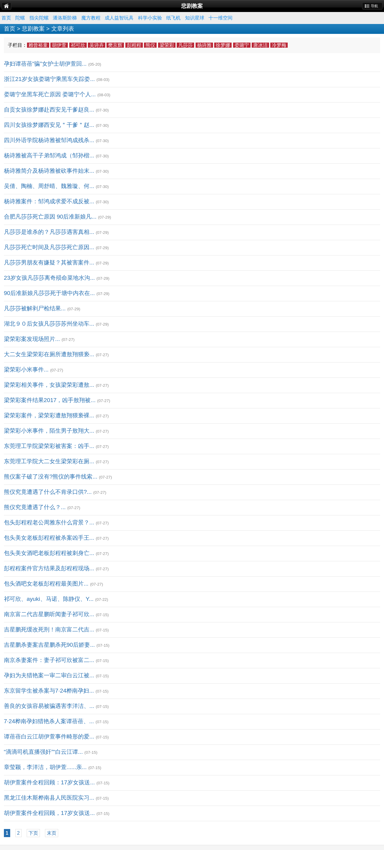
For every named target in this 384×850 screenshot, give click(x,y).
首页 (6, 17)
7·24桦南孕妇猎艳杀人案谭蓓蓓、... (49, 721)
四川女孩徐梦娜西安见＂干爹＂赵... (49, 125)
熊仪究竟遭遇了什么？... (35, 507)
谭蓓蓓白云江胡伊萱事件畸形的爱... (49, 736)
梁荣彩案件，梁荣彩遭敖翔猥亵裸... (49, 415)
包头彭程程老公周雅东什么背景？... (49, 522)
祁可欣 (78, 45)
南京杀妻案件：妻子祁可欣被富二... (49, 660)
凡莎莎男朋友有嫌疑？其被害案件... (49, 262)
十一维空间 (220, 17)
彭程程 (134, 45)
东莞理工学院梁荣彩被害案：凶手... (49, 446)
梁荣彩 (167, 45)
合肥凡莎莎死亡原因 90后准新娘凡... (50, 216)
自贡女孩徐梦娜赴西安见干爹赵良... (49, 109)
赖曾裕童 (38, 45)
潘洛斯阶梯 (65, 17)
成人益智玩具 (119, 17)
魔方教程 (90, 17)
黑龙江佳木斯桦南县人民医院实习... (49, 798)
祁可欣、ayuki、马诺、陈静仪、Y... (49, 599)
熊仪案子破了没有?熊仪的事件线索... (51, 476)
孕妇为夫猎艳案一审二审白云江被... (49, 675)
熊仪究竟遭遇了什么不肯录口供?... (48, 492)
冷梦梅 (279, 45)
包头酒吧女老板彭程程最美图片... (46, 583)
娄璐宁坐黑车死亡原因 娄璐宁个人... (50, 94)
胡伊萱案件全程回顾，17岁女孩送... (49, 813)
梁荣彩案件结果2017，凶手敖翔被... (50, 400)
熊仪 (150, 45)
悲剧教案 (33, 28)
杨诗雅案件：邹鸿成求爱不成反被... (49, 201)
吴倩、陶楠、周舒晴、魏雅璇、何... (49, 186)
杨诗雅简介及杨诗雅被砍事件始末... (49, 171)
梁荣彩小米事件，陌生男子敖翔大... (49, 431)
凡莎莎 (185, 45)
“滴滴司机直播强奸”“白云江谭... (43, 752)
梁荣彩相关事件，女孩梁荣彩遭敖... (49, 385)
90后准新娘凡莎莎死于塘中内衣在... (49, 293)
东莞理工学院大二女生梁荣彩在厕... (49, 461)
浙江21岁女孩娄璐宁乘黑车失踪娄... (49, 79)
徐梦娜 (223, 45)
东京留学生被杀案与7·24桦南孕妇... (49, 690)
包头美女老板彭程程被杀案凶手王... (49, 538)
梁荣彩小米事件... (26, 369)
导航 (374, 6)
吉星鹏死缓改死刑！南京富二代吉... (49, 629)
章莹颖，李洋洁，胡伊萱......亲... (45, 767)
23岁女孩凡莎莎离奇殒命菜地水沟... (49, 278)
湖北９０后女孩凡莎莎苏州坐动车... (49, 324)
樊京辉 (115, 45)
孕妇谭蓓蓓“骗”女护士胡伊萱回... (45, 64)
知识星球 (194, 17)
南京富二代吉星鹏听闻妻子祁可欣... (49, 614)
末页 (51, 833)
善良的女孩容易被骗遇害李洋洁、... (49, 706)
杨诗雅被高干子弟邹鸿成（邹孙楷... (49, 155)
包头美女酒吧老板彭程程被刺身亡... (49, 553)
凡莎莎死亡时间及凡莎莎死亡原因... (49, 247)
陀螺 (20, 17)
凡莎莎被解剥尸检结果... (35, 308)
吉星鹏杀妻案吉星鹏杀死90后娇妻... (49, 645)
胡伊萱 (59, 45)
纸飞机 (173, 17)
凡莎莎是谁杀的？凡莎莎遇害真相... (49, 232)
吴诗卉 (96, 45)
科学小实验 (150, 17)
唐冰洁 (260, 45)
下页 (33, 833)
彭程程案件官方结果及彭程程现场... (49, 568)
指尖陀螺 (39, 17)
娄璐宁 (242, 45)
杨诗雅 (204, 45)
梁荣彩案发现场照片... (32, 339)
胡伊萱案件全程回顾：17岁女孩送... (49, 782)
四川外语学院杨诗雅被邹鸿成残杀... (49, 140)
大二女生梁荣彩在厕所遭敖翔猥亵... (49, 354)
